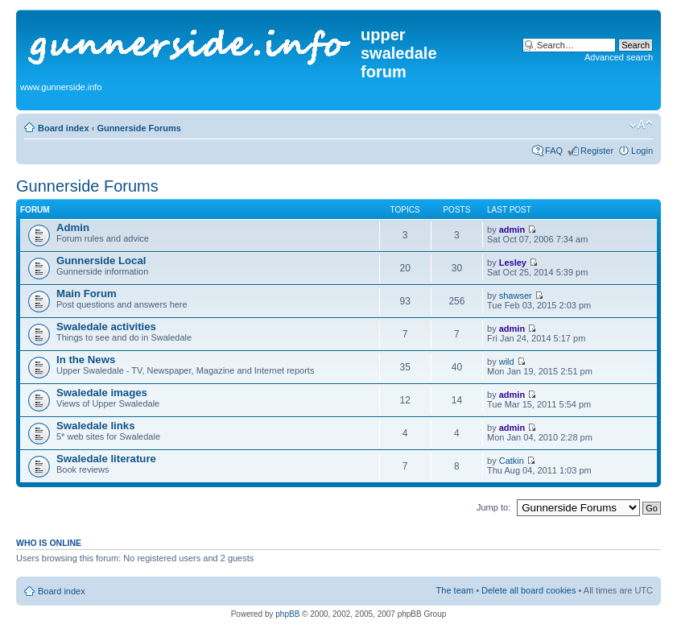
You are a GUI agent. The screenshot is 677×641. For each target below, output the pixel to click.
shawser (515, 295)
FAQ (554, 150)
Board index (63, 128)
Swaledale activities (106, 326)
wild (506, 361)
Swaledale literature (106, 459)
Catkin (511, 460)
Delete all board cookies (528, 590)
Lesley (512, 262)
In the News (85, 360)
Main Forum (86, 293)
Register (596, 150)
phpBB (287, 614)
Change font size (641, 125)
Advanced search (618, 57)
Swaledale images (101, 393)
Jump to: (493, 507)
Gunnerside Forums (139, 128)
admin (512, 229)
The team (454, 590)
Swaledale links (95, 426)
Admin (72, 227)
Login (642, 150)
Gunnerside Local (101, 260)
